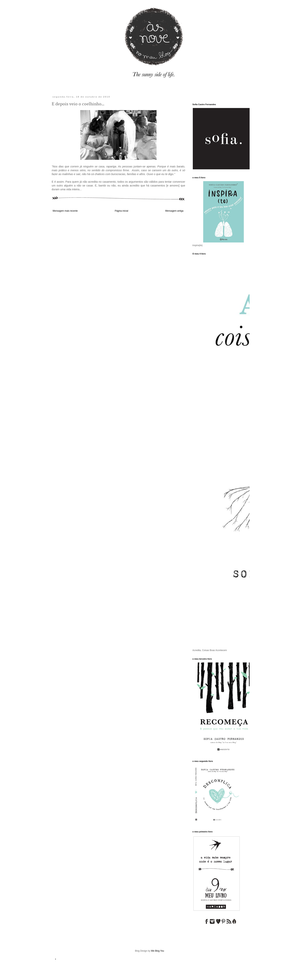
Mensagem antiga (174, 211)
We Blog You (157, 951)
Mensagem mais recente (65, 211)
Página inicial (121, 211)
